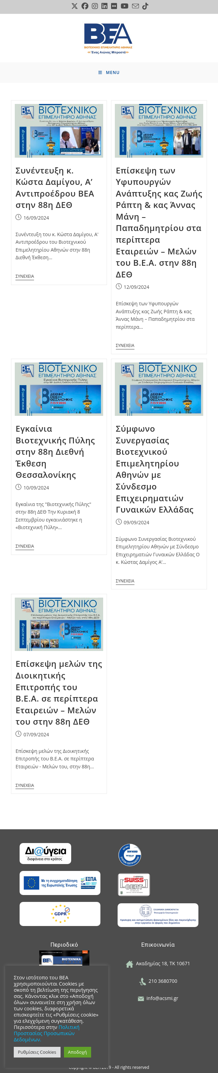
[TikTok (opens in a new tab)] (145, 6)
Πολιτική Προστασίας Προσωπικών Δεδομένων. (46, 1033)
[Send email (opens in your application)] (135, 6)
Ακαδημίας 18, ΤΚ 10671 (158, 963)
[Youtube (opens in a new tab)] (124, 6)
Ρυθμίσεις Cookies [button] (37, 1052)
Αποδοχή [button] (77, 1052)
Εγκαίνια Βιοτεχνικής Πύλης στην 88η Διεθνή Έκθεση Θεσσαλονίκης (55, 451)
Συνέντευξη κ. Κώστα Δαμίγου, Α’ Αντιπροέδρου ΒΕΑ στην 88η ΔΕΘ (54, 188)
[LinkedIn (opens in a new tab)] (104, 6)
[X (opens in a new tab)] (74, 6)
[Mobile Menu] (109, 72)
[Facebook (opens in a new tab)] (85, 6)
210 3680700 (158, 981)
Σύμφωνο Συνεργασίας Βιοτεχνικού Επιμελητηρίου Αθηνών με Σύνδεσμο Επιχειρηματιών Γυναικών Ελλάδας (155, 469)
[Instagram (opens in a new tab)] (95, 6)
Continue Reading (24, 274)
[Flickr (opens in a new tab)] (114, 6)
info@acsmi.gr (158, 998)
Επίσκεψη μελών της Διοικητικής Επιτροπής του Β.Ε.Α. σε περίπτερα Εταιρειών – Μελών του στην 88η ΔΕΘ (58, 692)
